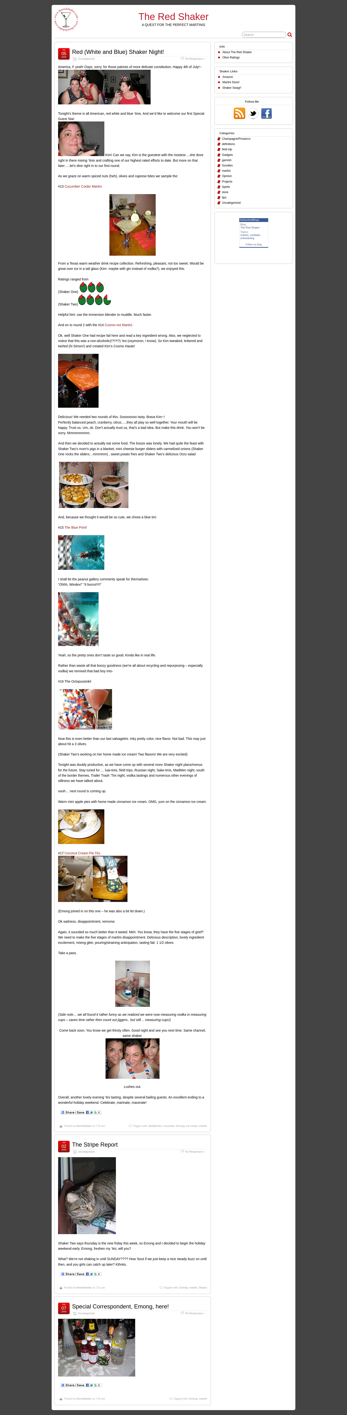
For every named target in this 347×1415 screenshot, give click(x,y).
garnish (226, 160)
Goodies (227, 165)
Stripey (203, 1287)
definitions (228, 144)
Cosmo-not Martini (118, 325)
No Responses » (195, 58)
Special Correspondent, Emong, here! (120, 1306)
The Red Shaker (174, 16)
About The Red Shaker (237, 52)
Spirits (226, 187)
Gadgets (227, 155)
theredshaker (84, 1125)
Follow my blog (254, 244)
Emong (180, 1125)
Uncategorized (86, 58)
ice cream (192, 1125)
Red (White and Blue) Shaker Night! (118, 52)
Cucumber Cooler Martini (83, 186)
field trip (227, 149)
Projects (227, 181)
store (225, 192)
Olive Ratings (231, 57)
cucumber (169, 1125)
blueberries (155, 1125)
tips (224, 197)
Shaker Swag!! (231, 87)
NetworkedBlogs (249, 219)
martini (203, 1125)
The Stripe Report (95, 1144)
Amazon (227, 77)
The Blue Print (75, 527)
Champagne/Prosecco (236, 138)
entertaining (247, 238)
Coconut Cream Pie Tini (82, 853)
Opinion (227, 176)
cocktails (255, 235)
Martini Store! (231, 82)
